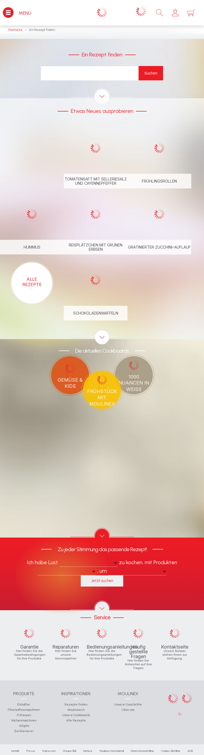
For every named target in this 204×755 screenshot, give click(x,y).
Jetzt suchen (102, 580)
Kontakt (15, 751)
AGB (190, 751)
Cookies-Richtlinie (170, 751)
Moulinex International (112, 751)
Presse (31, 751)
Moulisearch (75, 710)
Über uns (128, 710)
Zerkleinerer (24, 731)
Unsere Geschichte (128, 704)
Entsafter (23, 704)
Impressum (49, 751)
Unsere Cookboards (76, 715)
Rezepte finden (76, 704)
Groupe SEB (69, 751)
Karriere (87, 751)
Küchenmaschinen (23, 720)
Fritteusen (24, 715)
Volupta (24, 726)
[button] (175, 13)
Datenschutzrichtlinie (142, 751)
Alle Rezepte (76, 720)
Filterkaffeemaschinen (24, 710)
